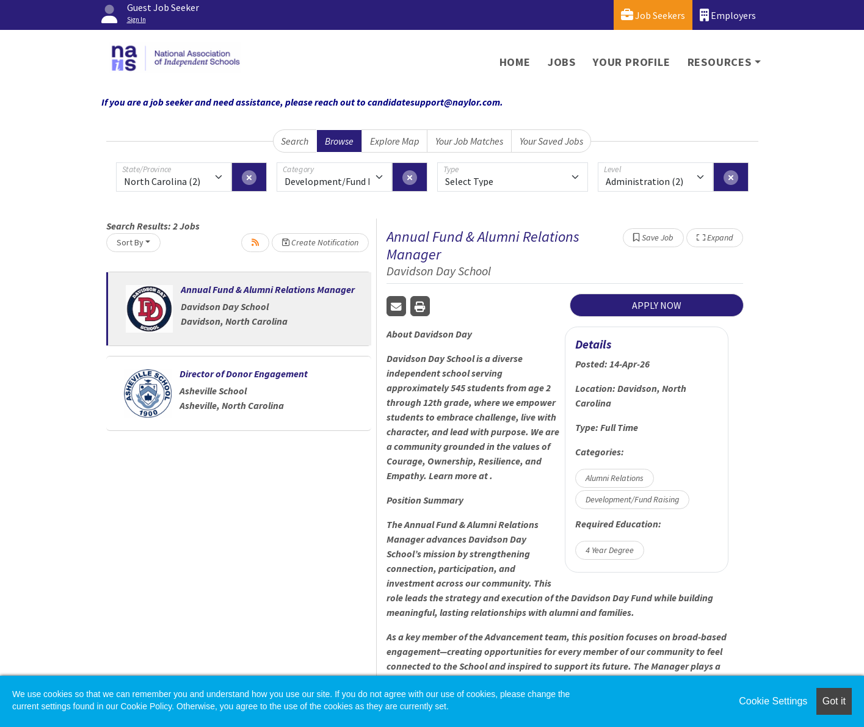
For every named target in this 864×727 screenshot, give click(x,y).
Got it (834, 701)
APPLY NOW (656, 305)
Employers (728, 15)
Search (294, 141)
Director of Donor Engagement (244, 373)
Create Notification (320, 242)
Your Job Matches (469, 141)
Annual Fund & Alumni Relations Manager (268, 289)
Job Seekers (653, 15)
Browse (339, 141)
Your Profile (631, 62)
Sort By (130, 242)
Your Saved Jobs (551, 141)
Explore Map (394, 141)
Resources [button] (720, 62)
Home (515, 62)
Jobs (562, 62)
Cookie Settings (773, 701)
